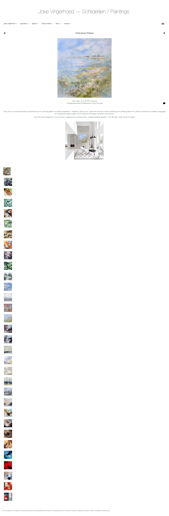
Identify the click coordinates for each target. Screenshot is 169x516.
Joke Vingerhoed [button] (10, 24)
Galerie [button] (35, 24)
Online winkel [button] (47, 24)
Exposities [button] (24, 24)
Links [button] (58, 24)
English (163, 23)
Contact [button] (67, 24)
